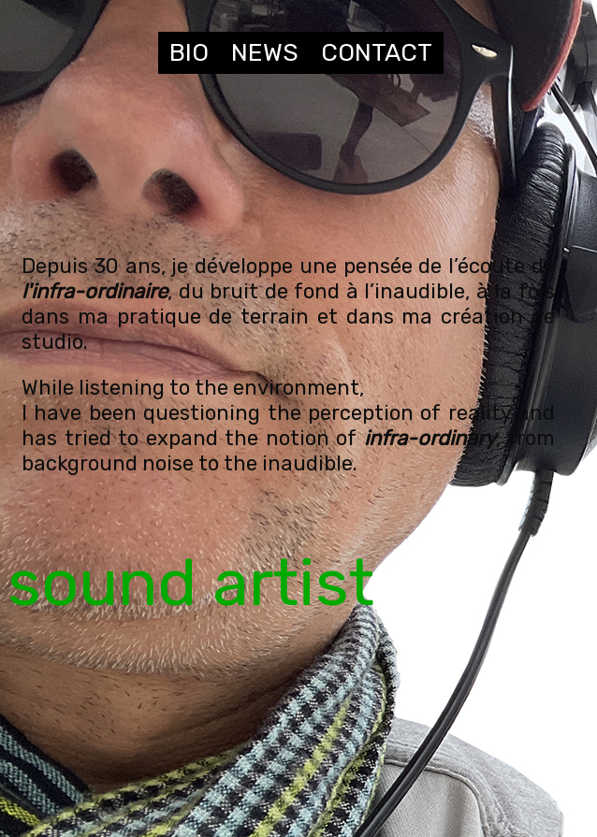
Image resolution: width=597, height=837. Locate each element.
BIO (189, 52)
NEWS (264, 52)
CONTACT (376, 52)
